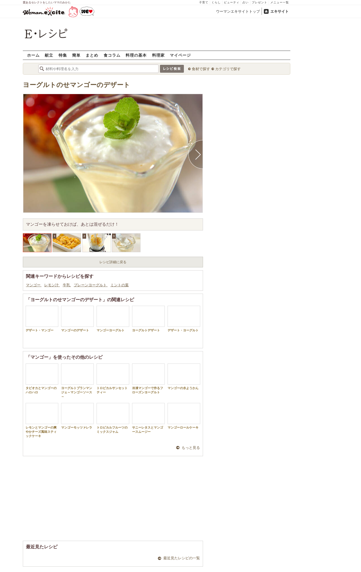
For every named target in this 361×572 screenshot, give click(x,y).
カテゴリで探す (228, 69)
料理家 (158, 55)
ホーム (33, 55)
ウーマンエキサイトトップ (238, 11)
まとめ (92, 55)
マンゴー (33, 285)
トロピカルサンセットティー (113, 378)
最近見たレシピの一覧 (181, 558)
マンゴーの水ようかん (184, 376)
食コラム (112, 55)
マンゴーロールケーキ (184, 416)
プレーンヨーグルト (91, 285)
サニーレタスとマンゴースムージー (148, 418)
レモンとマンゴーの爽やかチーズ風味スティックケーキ (42, 420)
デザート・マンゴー (42, 319)
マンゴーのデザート (77, 319)
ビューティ (231, 2)
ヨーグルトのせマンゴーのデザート (76, 84)
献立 (49, 55)
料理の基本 (136, 55)
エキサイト (279, 11)
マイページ (180, 55)
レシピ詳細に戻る (112, 262)
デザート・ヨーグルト (184, 319)
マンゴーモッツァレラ (77, 416)
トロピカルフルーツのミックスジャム (113, 418)
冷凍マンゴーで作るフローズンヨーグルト (148, 378)
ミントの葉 (119, 285)
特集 (63, 55)
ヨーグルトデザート (148, 319)
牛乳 (67, 285)
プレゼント (259, 2)
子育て (203, 2)
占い (245, 2)
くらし (216, 2)
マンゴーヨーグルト (113, 319)
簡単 (76, 55)
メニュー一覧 (279, 2)
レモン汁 (52, 285)
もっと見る (191, 447)
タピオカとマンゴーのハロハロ (42, 378)
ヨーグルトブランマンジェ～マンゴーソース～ (77, 380)
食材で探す (201, 69)
